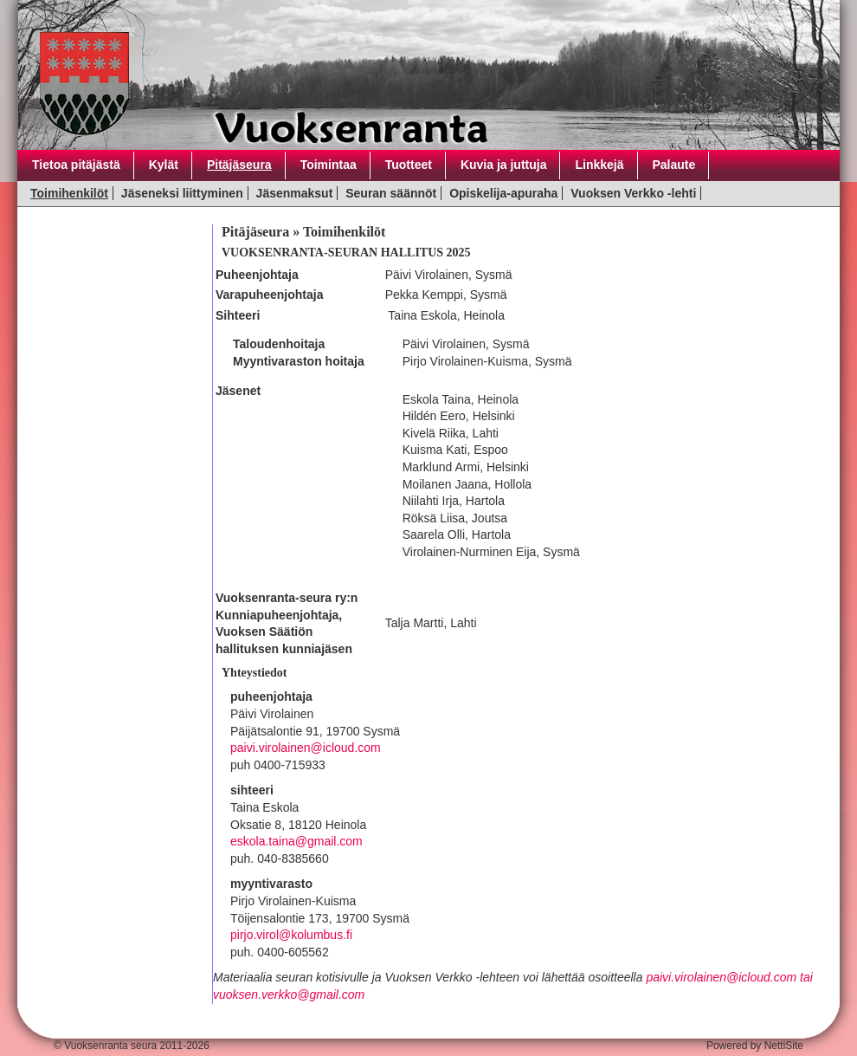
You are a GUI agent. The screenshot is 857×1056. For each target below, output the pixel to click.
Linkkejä (599, 165)
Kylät (163, 165)
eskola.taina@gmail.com (296, 841)
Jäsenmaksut (294, 193)
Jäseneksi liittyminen (182, 193)
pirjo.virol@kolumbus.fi (291, 935)
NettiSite (783, 1046)
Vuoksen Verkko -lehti (633, 193)
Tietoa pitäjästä (76, 165)
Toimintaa (328, 165)
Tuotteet (408, 165)
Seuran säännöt (390, 193)
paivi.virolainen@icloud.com (305, 748)
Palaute (674, 165)
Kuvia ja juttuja (504, 165)
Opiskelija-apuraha (503, 193)
